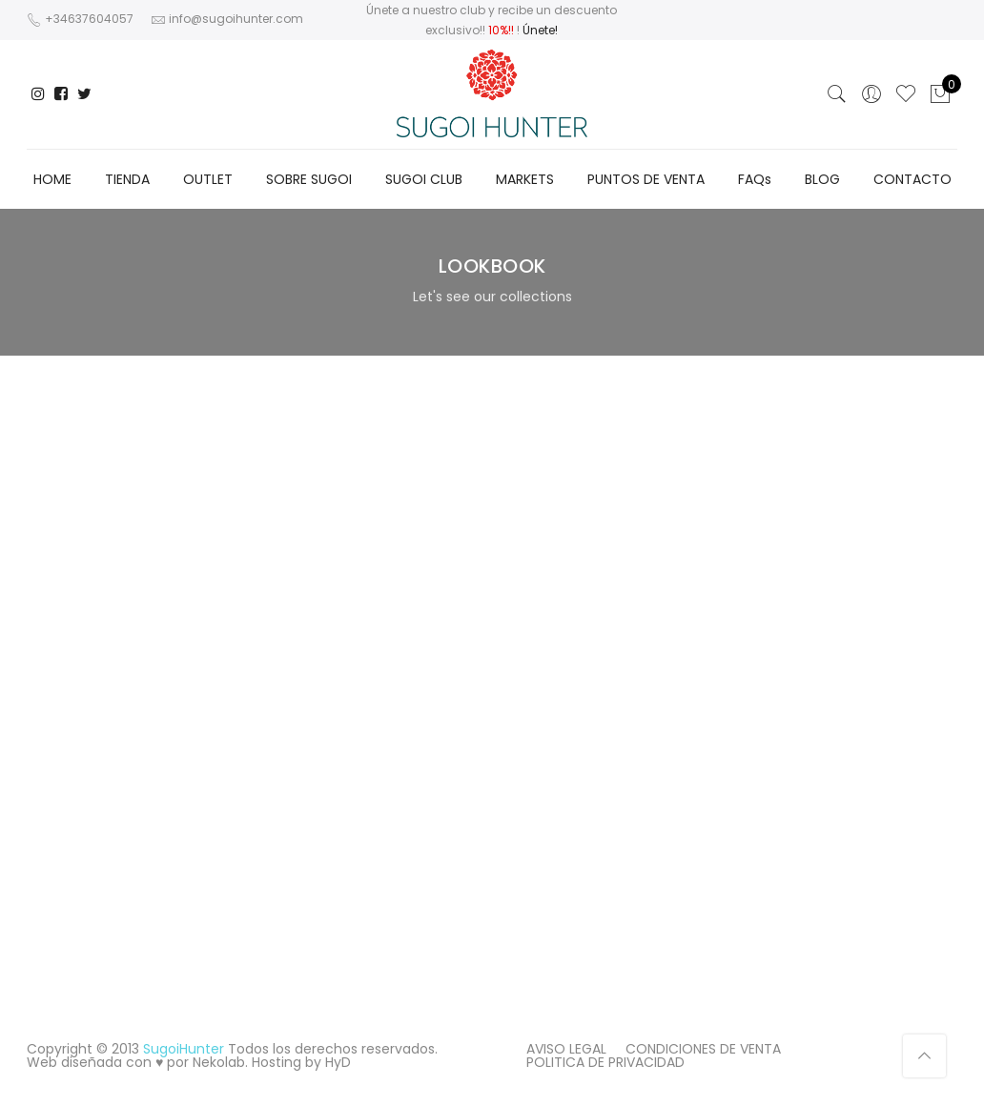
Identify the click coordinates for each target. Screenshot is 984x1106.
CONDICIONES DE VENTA (703, 1048)
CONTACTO (912, 179)
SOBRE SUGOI (309, 179)
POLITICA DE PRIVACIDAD (605, 1062)
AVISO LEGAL (566, 1048)
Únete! (540, 30)
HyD (338, 1062)
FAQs (754, 179)
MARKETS (525, 179)
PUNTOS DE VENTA (646, 179)
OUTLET (208, 179)
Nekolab (219, 1062)
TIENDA (127, 179)
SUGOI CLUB (423, 179)
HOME (52, 179)
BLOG (822, 179)
